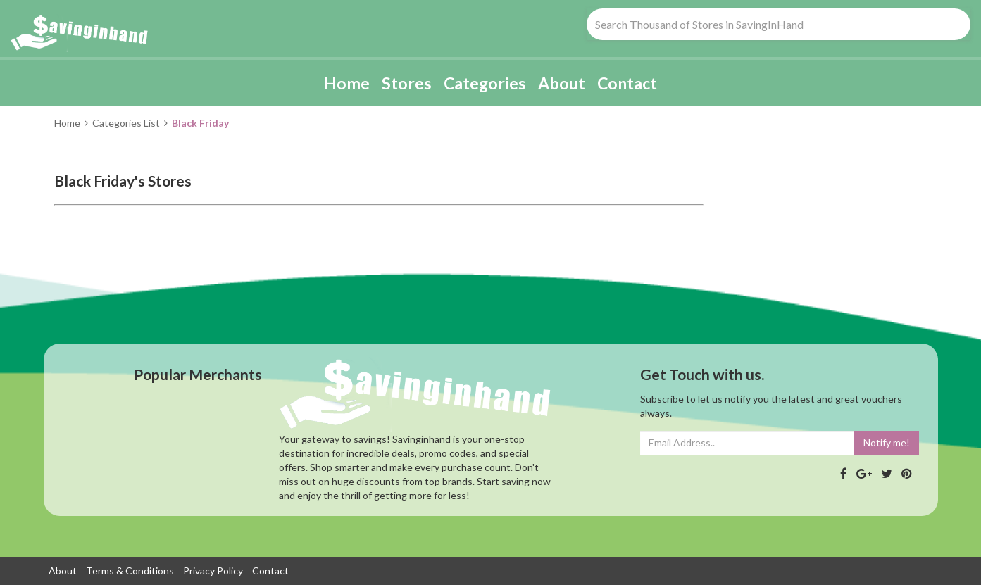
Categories (485, 83)
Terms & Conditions (130, 571)
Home (347, 83)
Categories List (126, 123)
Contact (627, 83)
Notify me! (886, 442)
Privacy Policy (213, 571)
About (561, 83)
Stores (407, 83)
